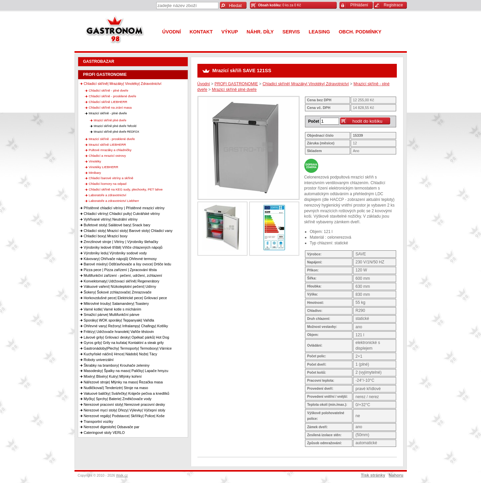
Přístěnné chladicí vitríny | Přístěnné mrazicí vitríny (124, 208)
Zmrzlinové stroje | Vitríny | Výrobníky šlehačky (121, 242)
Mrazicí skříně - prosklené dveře (112, 139)
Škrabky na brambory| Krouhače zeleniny (117, 365)
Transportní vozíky (98, 421)
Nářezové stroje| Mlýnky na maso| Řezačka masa (123, 382)
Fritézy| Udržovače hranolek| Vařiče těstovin (119, 332)
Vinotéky (95, 161)
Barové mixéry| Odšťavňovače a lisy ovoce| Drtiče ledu (127, 264)
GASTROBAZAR (98, 61)
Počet (313, 121)
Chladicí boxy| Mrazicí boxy (106, 236)
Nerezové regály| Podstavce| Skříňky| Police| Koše (124, 416)
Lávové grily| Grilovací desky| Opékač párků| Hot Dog (126, 337)
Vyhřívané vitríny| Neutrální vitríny (111, 219)
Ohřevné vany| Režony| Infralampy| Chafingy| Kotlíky (126, 326)
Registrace (393, 5)
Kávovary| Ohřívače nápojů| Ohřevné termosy (120, 259)
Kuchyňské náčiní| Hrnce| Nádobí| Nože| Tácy (120, 354)
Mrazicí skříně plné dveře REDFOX (116, 131)
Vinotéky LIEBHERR (103, 167)
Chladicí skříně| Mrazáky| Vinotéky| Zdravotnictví (123, 84)
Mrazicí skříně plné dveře (110, 120)
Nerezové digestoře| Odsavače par (112, 427)
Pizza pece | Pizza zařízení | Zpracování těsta (120, 270)
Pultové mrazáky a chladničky (110, 150)
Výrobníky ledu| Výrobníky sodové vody (115, 253)
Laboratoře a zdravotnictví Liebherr (114, 201)
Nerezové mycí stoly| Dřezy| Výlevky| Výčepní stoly (124, 410)
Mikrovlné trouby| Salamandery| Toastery (116, 303)
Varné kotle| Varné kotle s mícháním (112, 309)
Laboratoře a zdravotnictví (107, 195)
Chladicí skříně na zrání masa (110, 107)
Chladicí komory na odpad (108, 184)
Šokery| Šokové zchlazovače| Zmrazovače (118, 292)
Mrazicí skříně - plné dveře (108, 113)
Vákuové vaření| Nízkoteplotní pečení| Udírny (120, 286)
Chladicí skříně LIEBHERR (108, 102)
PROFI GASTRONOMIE (105, 74)
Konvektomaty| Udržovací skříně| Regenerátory (121, 281)
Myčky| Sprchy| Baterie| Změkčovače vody (118, 399)
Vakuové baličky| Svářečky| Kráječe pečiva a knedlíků (126, 393)
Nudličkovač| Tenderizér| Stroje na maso (116, 388)
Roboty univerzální (99, 360)
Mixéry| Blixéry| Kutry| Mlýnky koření (113, 376)
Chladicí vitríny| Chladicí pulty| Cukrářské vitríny (122, 214)
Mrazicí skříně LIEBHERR (107, 144)
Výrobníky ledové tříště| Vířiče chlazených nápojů (123, 247)
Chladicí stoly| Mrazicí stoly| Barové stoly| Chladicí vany (128, 231)
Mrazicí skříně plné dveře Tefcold (115, 126)
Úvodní (203, 84)
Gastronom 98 (116, 31)
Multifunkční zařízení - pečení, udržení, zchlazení (123, 275)
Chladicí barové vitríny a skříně (111, 178)
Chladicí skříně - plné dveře (108, 90)
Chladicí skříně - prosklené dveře (112, 96)
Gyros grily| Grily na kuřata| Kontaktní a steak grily (124, 343)
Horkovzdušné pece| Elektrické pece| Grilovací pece (125, 298)
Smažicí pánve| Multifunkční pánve (112, 315)
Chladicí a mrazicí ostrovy (107, 155)
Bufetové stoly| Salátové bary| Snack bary (117, 225)
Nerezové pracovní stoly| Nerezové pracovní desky (124, 404)
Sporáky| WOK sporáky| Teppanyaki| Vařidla (119, 320)
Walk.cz (122, 475)
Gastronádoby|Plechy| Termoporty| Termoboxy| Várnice (128, 348)
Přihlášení (359, 5)
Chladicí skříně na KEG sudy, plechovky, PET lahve (126, 189)
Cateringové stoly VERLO (104, 433)
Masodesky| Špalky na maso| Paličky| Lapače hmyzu (126, 371)
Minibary (95, 172)
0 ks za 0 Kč (279, 5)
